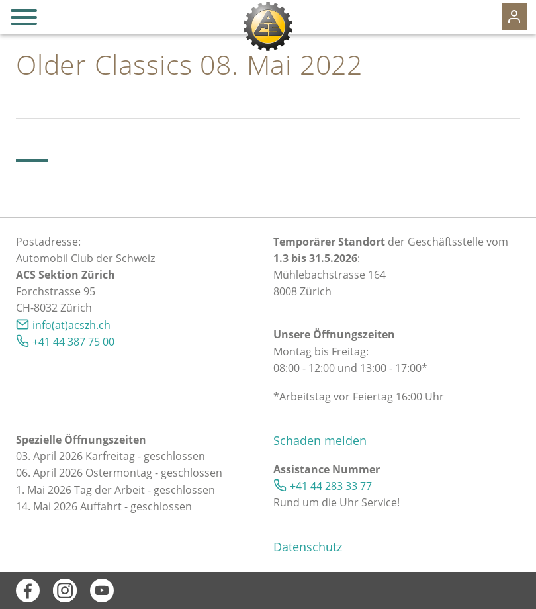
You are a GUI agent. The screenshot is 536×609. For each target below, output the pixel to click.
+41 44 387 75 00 (73, 341)
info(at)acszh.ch (71, 325)
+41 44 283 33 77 (331, 486)
